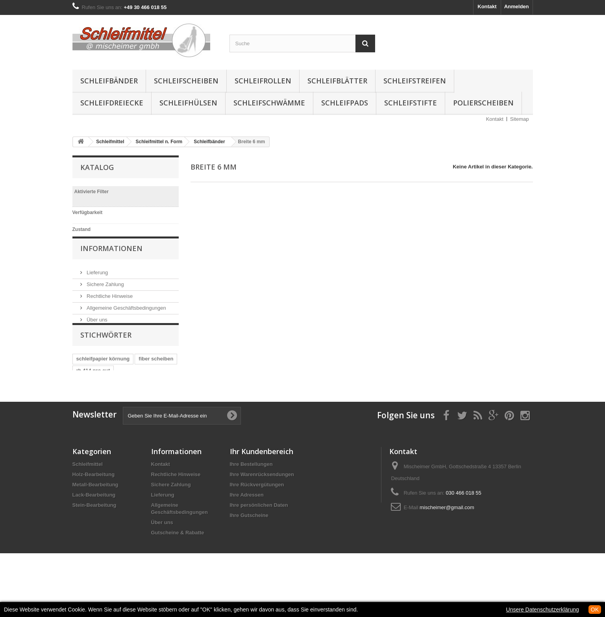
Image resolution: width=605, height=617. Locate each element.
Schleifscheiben (186, 80)
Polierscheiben (483, 102)
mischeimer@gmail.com (447, 542)
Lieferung (96, 285)
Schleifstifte (410, 102)
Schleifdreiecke (111, 102)
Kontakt (486, 6)
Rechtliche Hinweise (109, 309)
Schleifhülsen (188, 102)
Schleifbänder (109, 80)
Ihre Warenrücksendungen (262, 509)
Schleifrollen (263, 80)
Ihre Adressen (247, 529)
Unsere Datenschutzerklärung (542, 609)
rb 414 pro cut (93, 398)
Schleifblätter (337, 80)
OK (595, 609)
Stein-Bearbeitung (94, 540)
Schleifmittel (87, 499)
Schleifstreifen (414, 80)
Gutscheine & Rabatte (177, 567)
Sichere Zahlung (104, 297)
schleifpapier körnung (103, 386)
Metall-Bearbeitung (95, 519)
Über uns (96, 333)
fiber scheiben (156, 386)
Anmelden (516, 6)
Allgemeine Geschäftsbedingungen (125, 321)
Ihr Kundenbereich (261, 486)
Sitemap (519, 119)
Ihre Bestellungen (251, 499)
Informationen (111, 264)
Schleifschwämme (269, 102)
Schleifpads (344, 102)
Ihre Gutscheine (249, 550)
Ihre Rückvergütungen (257, 519)
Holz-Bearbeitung (93, 509)
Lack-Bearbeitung (94, 529)
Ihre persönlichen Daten (259, 540)
